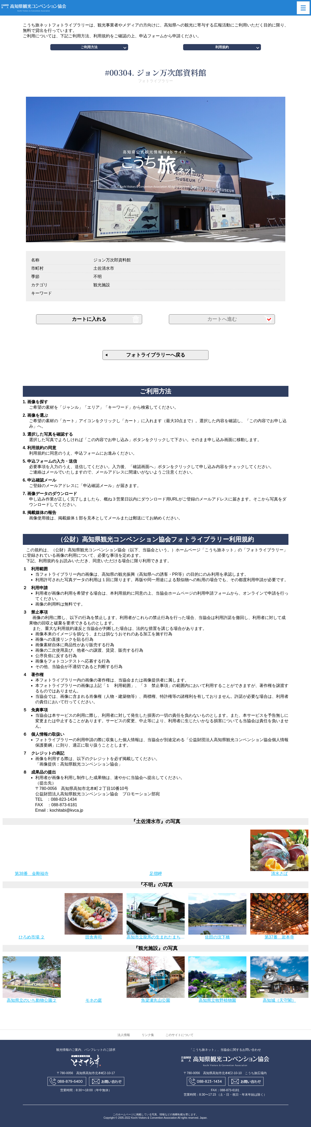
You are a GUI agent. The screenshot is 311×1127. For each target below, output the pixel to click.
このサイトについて (179, 1035)
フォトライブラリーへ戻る (155, 355)
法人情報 (124, 1035)
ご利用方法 (89, 47)
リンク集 (148, 1035)
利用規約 (222, 47)
